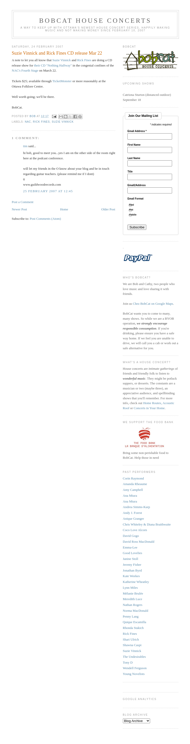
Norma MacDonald (135, 610)
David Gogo (131, 536)
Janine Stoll (130, 559)
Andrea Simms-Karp (136, 507)
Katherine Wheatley (136, 582)
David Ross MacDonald (138, 541)
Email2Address (136, 185)
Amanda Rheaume (135, 484)
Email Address (137, 131)
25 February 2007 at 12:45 (48, 191)
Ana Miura (130, 495)
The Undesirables (134, 657)
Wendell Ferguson (135, 668)
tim (25, 146)
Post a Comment (23, 202)
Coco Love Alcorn (135, 530)
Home (64, 209)
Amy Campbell (133, 490)
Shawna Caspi (132, 645)
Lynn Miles (130, 587)
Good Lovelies (132, 553)
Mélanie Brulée (133, 593)
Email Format (135, 199)
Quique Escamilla (134, 622)
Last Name (133, 158)
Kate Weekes (131, 576)
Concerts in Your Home (149, 408)
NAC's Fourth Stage (25, 70)
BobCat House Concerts (95, 20)
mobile (135, 215)
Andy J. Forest (132, 513)
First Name (134, 145)
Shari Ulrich (131, 639)
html (133, 205)
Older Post (108, 209)
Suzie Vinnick (61, 60)
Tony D (128, 662)
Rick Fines (84, 60)
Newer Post (19, 209)
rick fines (41, 121)
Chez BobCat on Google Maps (153, 303)
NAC (28, 121)
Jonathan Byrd (132, 570)
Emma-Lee (130, 547)
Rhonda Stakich (133, 628)
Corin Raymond (133, 478)
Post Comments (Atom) (45, 219)
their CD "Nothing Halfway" (53, 65)
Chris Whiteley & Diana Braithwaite (147, 524)
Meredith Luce (132, 599)
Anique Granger (133, 518)
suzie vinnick (63, 121)
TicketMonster (62, 81)
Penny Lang (131, 616)
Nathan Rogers (133, 605)
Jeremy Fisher (132, 564)
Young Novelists (134, 674)
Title (129, 171)
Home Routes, (152, 403)
